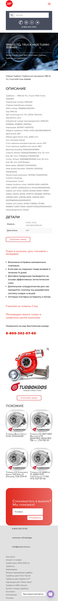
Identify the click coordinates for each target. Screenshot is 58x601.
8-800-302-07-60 (21, 333)
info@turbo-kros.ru (21, 547)
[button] (48, 349)
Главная (9, 76)
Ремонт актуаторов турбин (19, 572)
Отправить (35, 518)
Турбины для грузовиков (16, 58)
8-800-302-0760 (29, 27)
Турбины (42, 55)
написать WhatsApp (22, 538)
